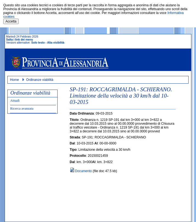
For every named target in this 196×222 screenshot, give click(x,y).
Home (14, 80)
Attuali (15, 101)
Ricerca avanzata (21, 108)
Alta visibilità (55, 42)
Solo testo (38, 42)
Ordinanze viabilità (39, 80)
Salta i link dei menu (19, 39)
